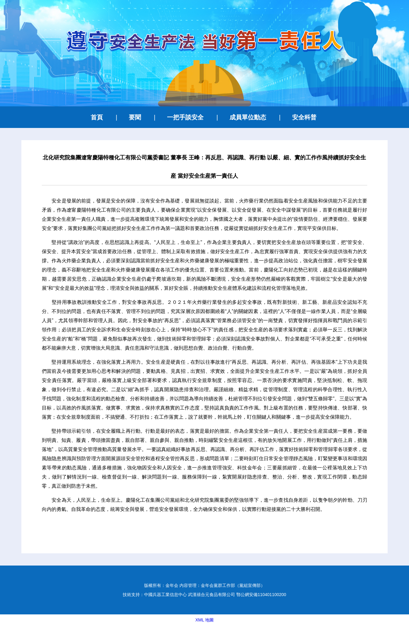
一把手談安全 (185, 117)
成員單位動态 (248, 117)
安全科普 (304, 117)
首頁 (97, 117)
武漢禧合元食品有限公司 (211, 594)
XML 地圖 (204, 619)
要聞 (135, 117)
